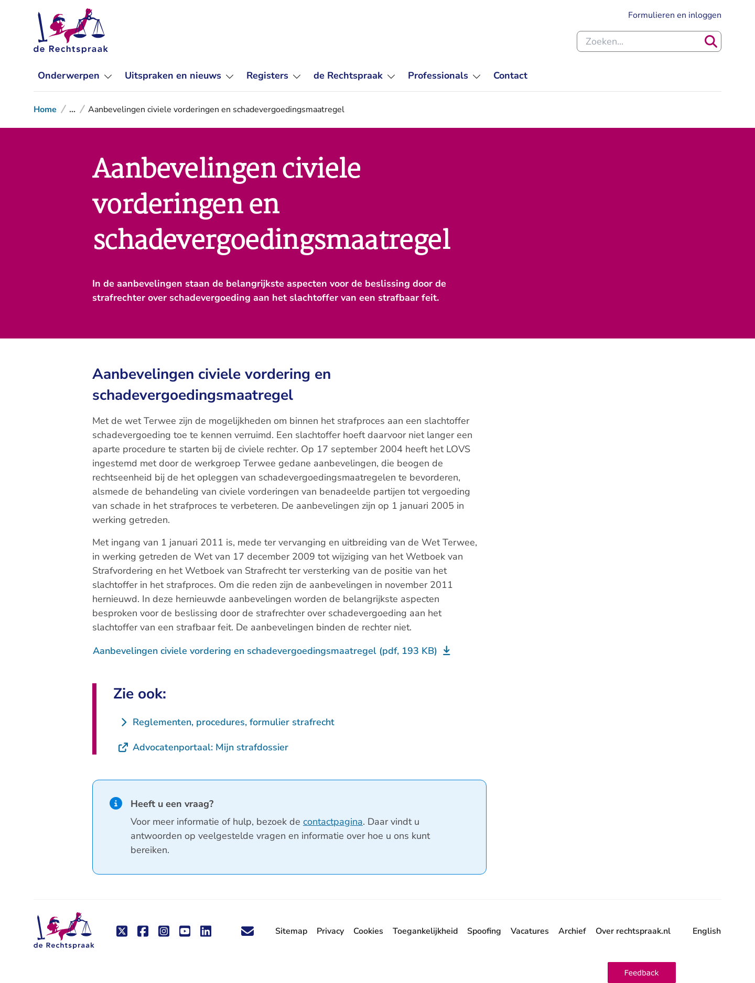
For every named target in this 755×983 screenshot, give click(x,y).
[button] (642, 972)
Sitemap (291, 931)
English (707, 931)
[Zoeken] (710, 41)
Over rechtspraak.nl (633, 931)
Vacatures (529, 931)
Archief (572, 931)
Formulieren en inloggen (674, 15)
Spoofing (484, 931)
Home (45, 109)
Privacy (330, 931)
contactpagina (333, 821)
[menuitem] (75, 75)
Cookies (368, 931)
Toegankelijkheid (425, 931)
